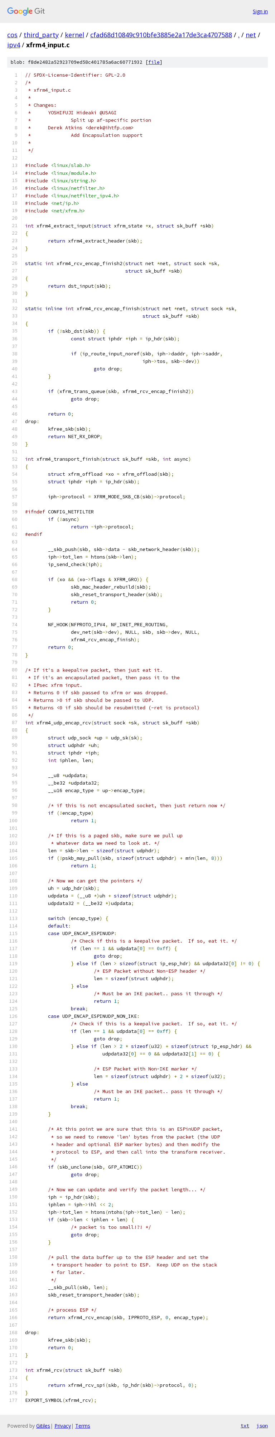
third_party (41, 34)
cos (12, 34)
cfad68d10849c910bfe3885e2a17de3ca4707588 (161, 34)
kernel (74, 34)
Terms (82, 1425)
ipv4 (13, 44)
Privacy (62, 1425)
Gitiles (43, 1425)
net (251, 34)
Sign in (260, 11)
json (262, 1425)
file (154, 62)
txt (245, 1425)
